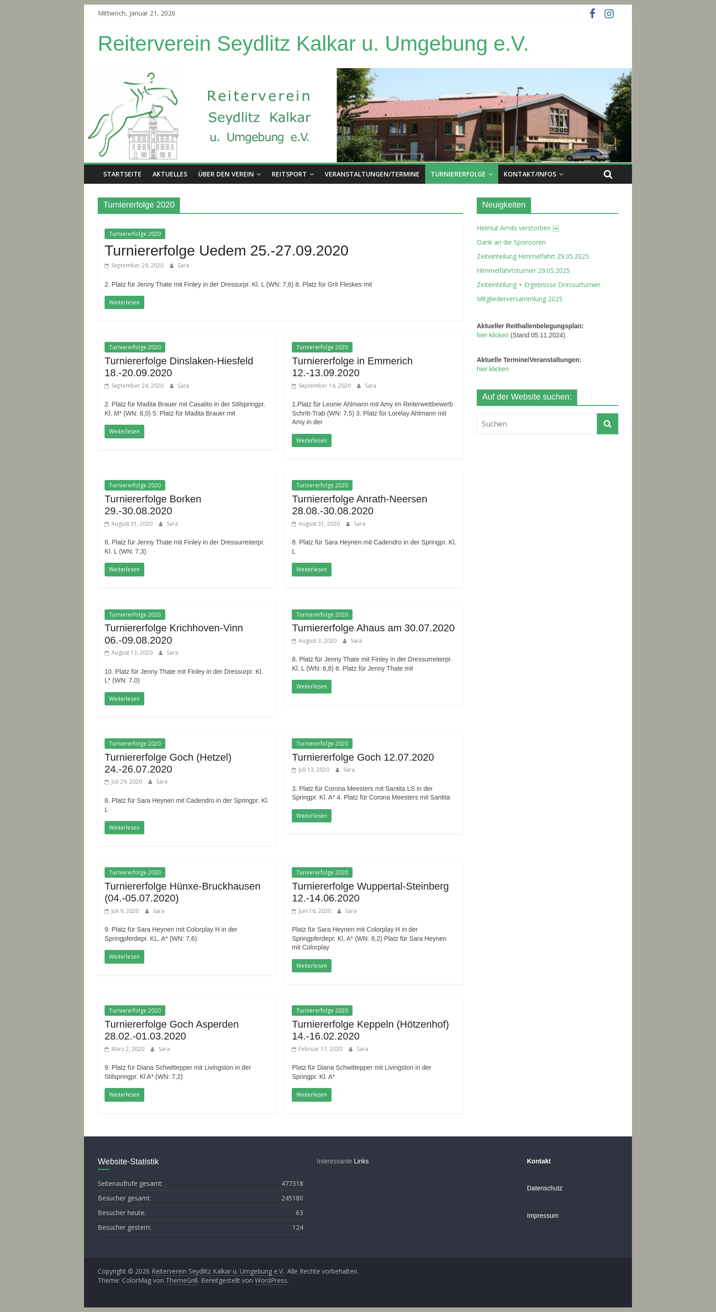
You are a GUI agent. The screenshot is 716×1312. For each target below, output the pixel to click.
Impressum (542, 1215)
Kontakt (539, 1161)
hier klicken (493, 335)
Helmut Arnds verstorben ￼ (518, 228)
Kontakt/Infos (530, 174)
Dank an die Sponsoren (511, 242)
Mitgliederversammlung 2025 (520, 298)
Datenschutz (545, 1188)
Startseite (122, 174)
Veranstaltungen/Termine (372, 174)
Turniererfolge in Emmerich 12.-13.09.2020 (352, 367)
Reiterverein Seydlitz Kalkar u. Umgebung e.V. (313, 43)
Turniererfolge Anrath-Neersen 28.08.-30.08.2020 (359, 505)
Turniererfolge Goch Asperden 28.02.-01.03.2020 (172, 1030)
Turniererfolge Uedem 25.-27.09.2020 (226, 250)
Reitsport (289, 174)
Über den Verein (226, 174)
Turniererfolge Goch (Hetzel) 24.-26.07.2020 (168, 763)
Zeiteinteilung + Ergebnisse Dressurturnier (538, 284)
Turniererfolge (458, 174)
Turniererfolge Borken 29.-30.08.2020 (153, 505)
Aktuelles (170, 174)
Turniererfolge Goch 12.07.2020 (363, 757)
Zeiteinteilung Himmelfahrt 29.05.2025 (533, 256)
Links (361, 1161)
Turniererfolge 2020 (135, 234)
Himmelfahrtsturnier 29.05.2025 (523, 270)
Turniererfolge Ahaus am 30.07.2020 (373, 628)
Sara (183, 265)
